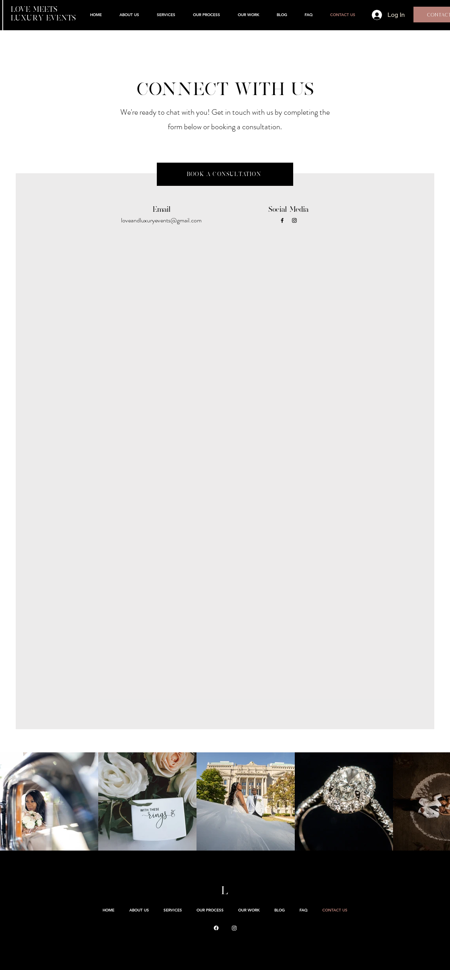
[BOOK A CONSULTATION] (225, 174)
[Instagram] (294, 220)
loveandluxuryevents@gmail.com (161, 220)
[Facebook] (282, 220)
